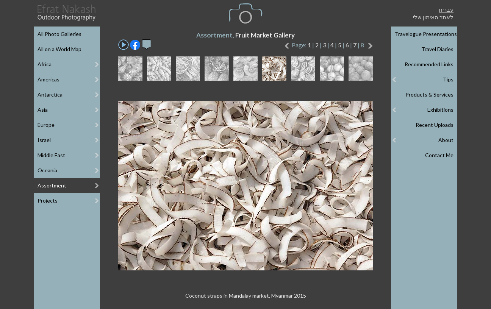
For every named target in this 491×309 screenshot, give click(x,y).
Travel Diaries (437, 49)
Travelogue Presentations (426, 34)
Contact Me (439, 155)
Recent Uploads (434, 125)
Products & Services (429, 94)
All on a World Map (59, 49)
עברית (446, 9)
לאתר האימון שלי (433, 17)
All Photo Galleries (59, 34)
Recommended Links (429, 64)
